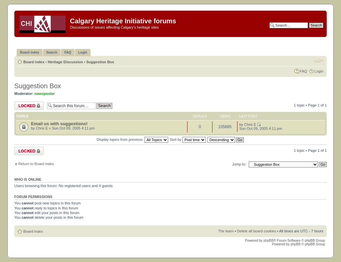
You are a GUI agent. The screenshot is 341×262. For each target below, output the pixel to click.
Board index (34, 62)
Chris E (42, 128)
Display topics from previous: (132, 139)
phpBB (268, 240)
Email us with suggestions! (59, 123)
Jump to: (239, 164)
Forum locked (29, 106)
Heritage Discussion (65, 62)
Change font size (318, 61)
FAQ (303, 71)
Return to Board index (36, 164)
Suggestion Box (100, 62)
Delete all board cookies (256, 231)
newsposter (45, 94)
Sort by (188, 139)
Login (318, 71)
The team (225, 231)
